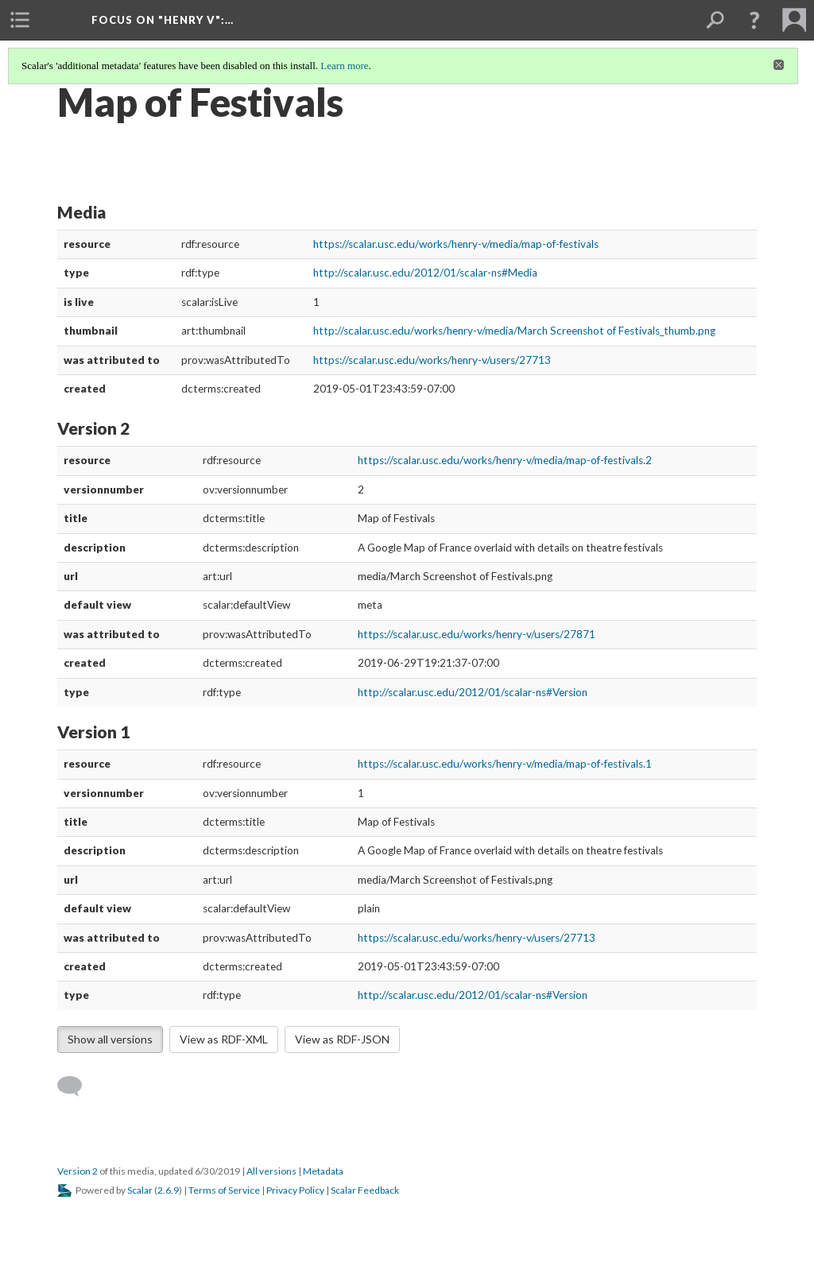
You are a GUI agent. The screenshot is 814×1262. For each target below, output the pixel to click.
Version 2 (77, 1171)
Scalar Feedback (365, 1190)
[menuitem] (20, 20)
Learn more (344, 66)
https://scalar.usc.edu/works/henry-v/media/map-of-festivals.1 (505, 763)
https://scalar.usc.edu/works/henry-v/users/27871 (476, 634)
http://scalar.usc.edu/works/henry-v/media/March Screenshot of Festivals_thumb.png (514, 330)
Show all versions (110, 1039)
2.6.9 (168, 1190)
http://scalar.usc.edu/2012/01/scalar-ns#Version (472, 692)
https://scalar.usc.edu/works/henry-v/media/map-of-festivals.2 (505, 460)
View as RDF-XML (224, 1039)
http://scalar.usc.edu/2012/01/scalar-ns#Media (425, 272)
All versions (271, 1171)
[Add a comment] (76, 1086)
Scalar (140, 1190)
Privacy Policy (295, 1190)
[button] (754, 20)
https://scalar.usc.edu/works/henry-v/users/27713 (432, 360)
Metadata (323, 1171)
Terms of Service (224, 1190)
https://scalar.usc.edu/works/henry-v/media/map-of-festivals (456, 244)
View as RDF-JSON (342, 1039)
